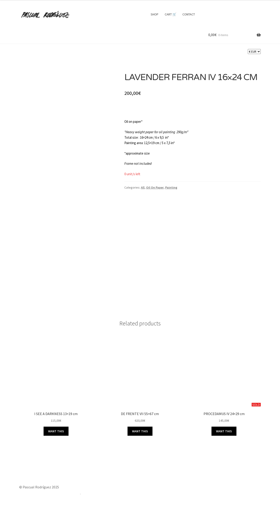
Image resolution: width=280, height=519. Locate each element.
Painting (171, 187)
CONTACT (188, 14)
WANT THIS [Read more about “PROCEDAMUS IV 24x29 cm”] (224, 431)
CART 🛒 (170, 14)
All (143, 187)
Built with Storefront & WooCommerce (49, 493)
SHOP (154, 14)
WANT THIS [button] (56, 431)
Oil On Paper (155, 187)
